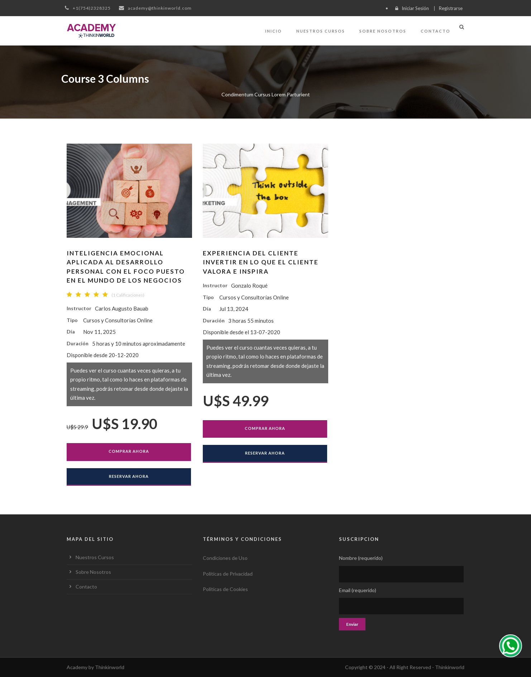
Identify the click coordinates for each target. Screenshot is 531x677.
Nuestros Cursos (320, 31)
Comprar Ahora (129, 451)
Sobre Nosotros (382, 31)
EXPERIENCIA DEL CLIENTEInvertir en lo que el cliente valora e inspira (261, 262)
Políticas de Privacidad (228, 574)
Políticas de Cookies (225, 589)
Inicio (273, 31)
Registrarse (451, 8)
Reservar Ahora (129, 476)
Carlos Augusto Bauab (121, 308)
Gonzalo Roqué (249, 285)
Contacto (435, 31)
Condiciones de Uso (225, 558)
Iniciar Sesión (415, 8)
